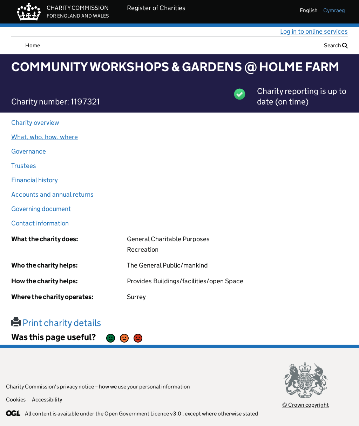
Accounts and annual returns (52, 194)
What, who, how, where (44, 137)
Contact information (40, 223)
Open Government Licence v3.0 (142, 413)
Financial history (34, 180)
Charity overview (35, 123)
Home (32, 45)
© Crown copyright (305, 404)
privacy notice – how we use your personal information (125, 386)
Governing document (41, 209)
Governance (28, 151)
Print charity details (56, 323)
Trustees (23, 166)
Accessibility (47, 399)
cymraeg (334, 10)
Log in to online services (314, 31)
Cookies (16, 399)
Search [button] (336, 45)
